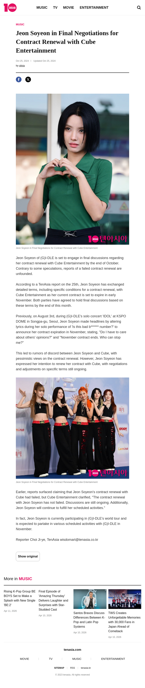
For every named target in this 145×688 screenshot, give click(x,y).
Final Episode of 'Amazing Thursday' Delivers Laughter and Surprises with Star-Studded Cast (53, 600)
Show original (28, 556)
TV (55, 7)
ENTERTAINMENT (94, 7)
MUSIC (41, 7)
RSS (72, 668)
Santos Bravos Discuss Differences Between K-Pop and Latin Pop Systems (89, 619)
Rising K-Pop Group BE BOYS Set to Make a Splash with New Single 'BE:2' (19, 598)
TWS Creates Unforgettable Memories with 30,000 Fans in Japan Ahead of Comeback (124, 622)
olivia (22, 65)
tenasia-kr (86, 668)
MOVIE (68, 7)
